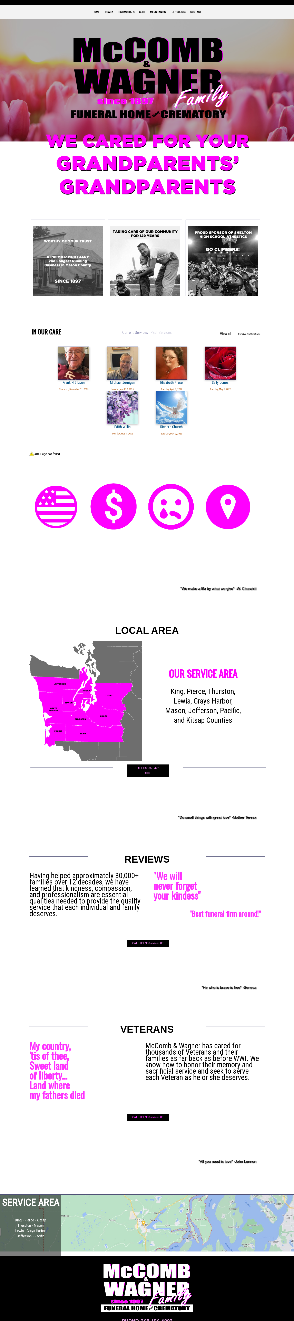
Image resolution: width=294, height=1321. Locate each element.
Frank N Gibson (50, 382)
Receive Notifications (249, 334)
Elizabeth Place (127, 382)
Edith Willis (205, 382)
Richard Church (244, 382)
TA (155, 1315)
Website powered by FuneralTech (138, 1315)
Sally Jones (166, 382)
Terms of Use (176, 1315)
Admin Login (117, 1315)
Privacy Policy (164, 1315)
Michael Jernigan (88, 382)
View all (225, 334)
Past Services (161, 332)
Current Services (134, 332)
